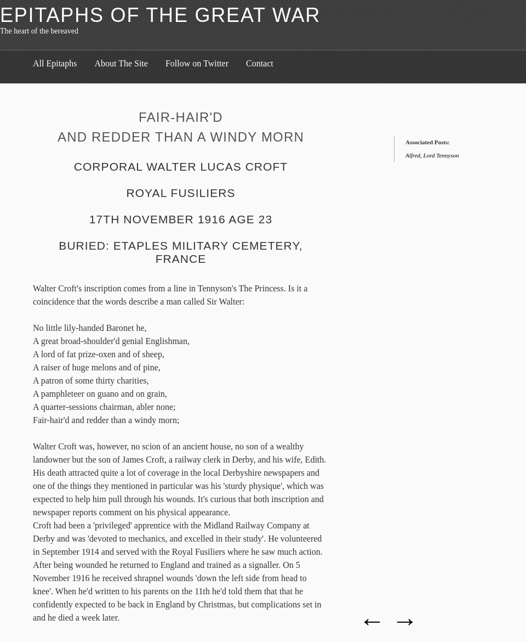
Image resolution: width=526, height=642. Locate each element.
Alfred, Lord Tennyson (432, 155)
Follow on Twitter (196, 63)
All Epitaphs (55, 63)
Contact (259, 63)
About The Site (120, 63)
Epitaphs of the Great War (160, 15)
